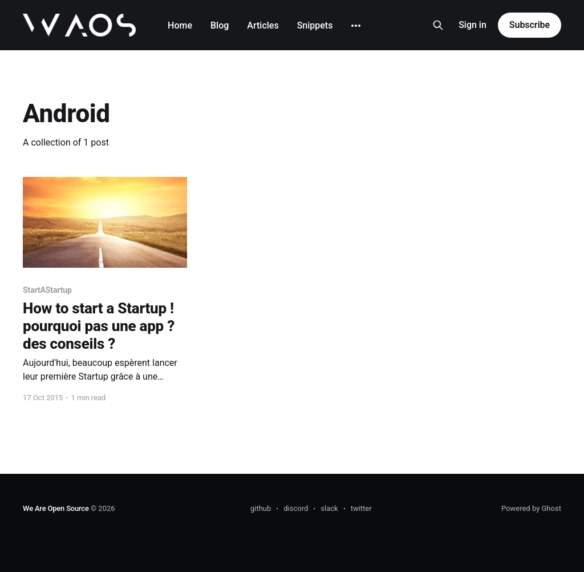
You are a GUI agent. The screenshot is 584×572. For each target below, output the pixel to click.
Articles (262, 25)
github (260, 508)
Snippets (315, 25)
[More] (355, 25)
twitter (361, 508)
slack (329, 508)
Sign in (472, 24)
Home (180, 25)
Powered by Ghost (531, 508)
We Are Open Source (56, 508)
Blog (219, 25)
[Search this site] (438, 25)
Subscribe (529, 24)
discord (295, 508)
